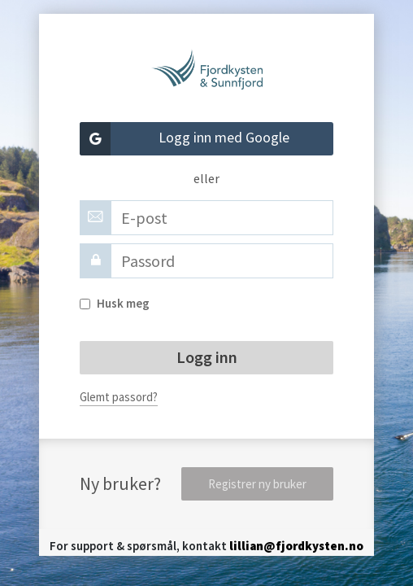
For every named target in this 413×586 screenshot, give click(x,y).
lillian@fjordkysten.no (296, 545)
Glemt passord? (119, 397)
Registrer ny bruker (257, 484)
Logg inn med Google (184, 138)
